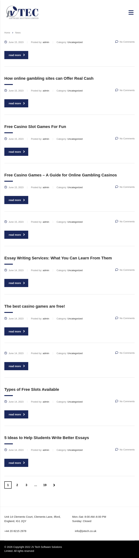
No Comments (125, 41)
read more (17, 55)
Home (7, 32)
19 (45, 485)
